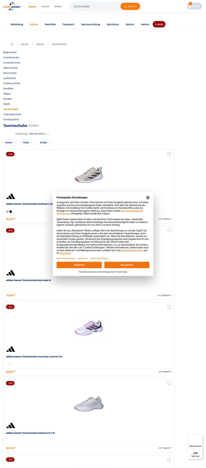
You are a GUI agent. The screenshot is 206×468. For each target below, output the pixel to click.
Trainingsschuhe (19, 105)
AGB (75, 421)
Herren (59, 9)
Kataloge (46, 427)
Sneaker (14, 90)
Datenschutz (80, 427)
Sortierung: (179, 54)
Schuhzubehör (18, 110)
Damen (46, 9)
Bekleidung (17, 24)
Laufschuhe (16, 69)
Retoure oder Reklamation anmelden (117, 417)
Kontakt (14, 421)
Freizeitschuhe (18, 48)
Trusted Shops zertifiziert (87, 458)
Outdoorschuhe (19, 74)
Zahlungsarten (50, 421)
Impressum (79, 415)
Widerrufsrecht (113, 425)
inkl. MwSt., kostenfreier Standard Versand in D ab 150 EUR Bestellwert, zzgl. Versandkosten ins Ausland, (59, 377)
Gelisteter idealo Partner (129, 458)
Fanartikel (50, 24)
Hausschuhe (17, 64)
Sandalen (15, 79)
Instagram (141, 415)
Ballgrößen (48, 433)
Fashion (130, 24)
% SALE (159, 24)
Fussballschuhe (18, 53)
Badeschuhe (17, 43)
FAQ (12, 415)
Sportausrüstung (90, 24)
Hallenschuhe (17, 59)
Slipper (14, 84)
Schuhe (34, 24)
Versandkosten (50, 415)
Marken (145, 24)
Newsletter (16, 427)
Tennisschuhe (59, 35)
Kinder (71, 9)
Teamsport (68, 24)
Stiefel (13, 95)
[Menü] (201, 436)
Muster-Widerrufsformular (115, 433)
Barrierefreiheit (81, 433)
